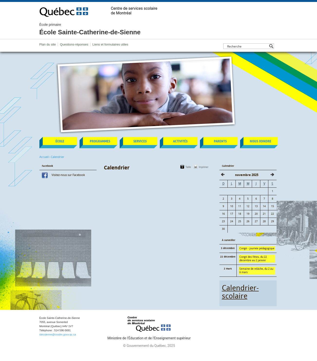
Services (140, 141)
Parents (220, 141)
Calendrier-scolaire (240, 292)
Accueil (44, 157)
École (59, 141)
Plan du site (47, 44)
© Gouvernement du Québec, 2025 (149, 346)
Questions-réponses (74, 44)
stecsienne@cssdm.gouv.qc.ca (57, 334)
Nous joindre (260, 141)
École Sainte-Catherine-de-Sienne (90, 29)
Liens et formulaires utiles (110, 44)
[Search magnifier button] (271, 46)
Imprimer (203, 167)
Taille (188, 167)
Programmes (100, 141)
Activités (180, 141)
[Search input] (247, 46)
